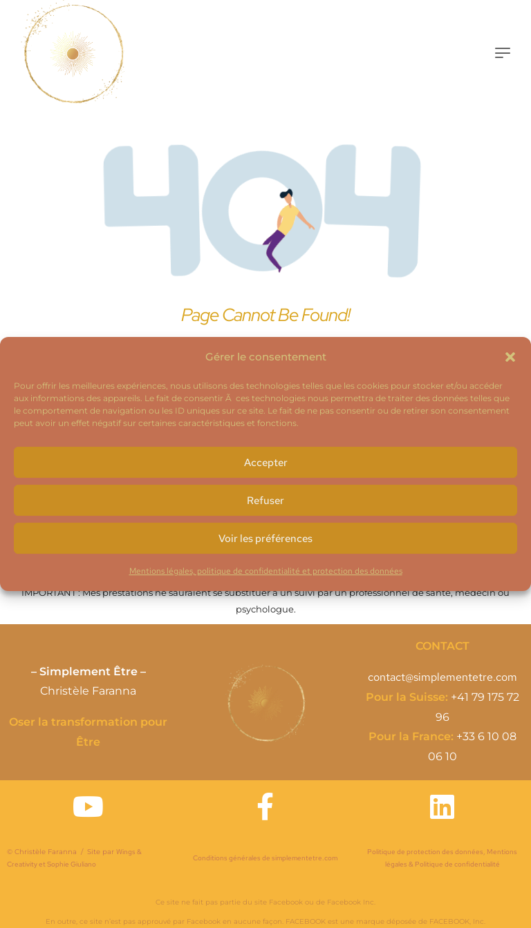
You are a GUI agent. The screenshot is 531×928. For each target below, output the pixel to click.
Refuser (265, 501)
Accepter (266, 463)
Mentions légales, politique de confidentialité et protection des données (265, 571)
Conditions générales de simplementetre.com (265, 857)
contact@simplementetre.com (442, 677)
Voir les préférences (265, 538)
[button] (510, 357)
